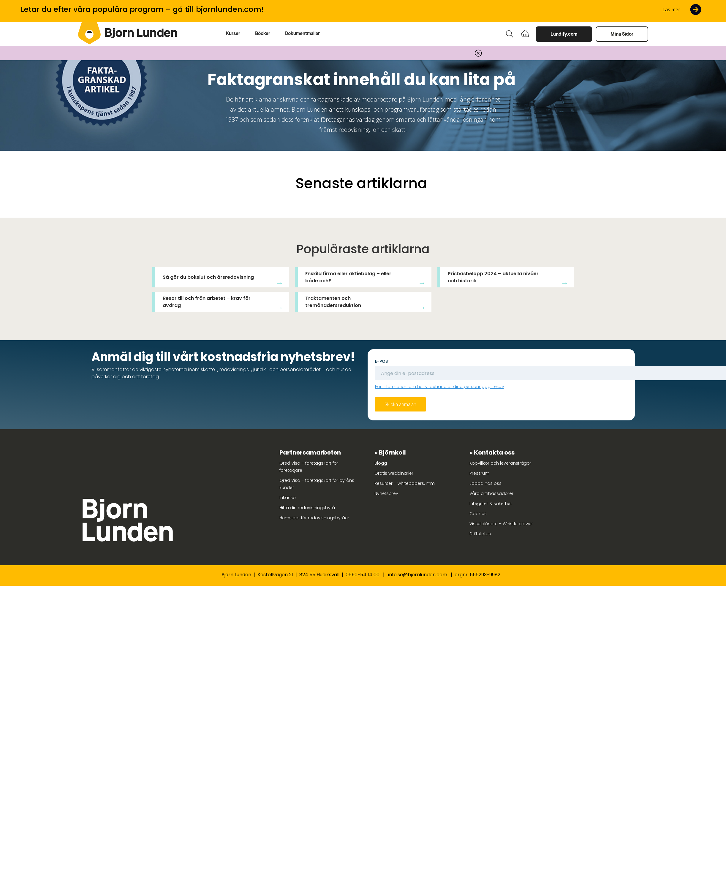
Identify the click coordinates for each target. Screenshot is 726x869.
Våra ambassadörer (491, 493)
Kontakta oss (494, 452)
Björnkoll (392, 452)
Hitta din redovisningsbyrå (307, 508)
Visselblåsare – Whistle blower (501, 524)
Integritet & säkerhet (490, 503)
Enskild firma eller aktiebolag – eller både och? (348, 277)
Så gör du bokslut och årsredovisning (208, 277)
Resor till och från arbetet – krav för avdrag (207, 302)
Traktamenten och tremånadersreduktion (333, 302)
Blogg (380, 463)
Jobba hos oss (485, 483)
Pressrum (479, 473)
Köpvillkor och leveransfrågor (500, 463)
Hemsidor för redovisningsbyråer (314, 518)
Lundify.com (564, 34)
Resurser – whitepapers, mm (404, 483)
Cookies (478, 514)
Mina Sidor (621, 34)
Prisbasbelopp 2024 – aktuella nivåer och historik (493, 277)
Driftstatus (480, 534)
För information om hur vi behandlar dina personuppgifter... (438, 387)
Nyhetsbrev (386, 493)
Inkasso (287, 498)
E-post (382, 361)
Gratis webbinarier (393, 473)
